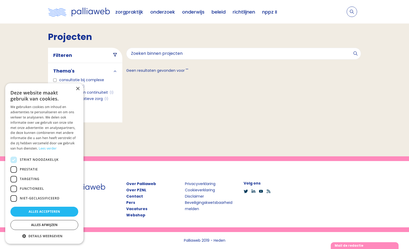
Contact (134, 196)
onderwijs (193, 12)
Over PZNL (136, 190)
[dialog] (44, 163)
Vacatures (136, 208)
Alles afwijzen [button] (44, 225)
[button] (44, 236)
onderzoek (162, 12)
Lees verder (48, 148)
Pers (130, 202)
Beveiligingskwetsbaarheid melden (208, 205)
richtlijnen (244, 12)
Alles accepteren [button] (44, 211)
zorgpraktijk (129, 12)
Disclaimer (194, 196)
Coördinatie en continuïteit (86, 92)
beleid (219, 12)
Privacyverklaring (200, 183)
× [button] (78, 89)
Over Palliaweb (141, 183)
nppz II (269, 12)
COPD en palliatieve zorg (83, 98)
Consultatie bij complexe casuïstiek (81, 83)
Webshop (135, 215)
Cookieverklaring (200, 190)
